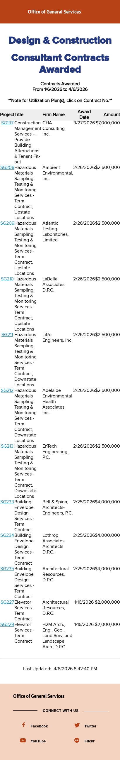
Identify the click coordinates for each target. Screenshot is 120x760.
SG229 (7, 624)
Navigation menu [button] (9, 11)
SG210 (7, 279)
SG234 (7, 535)
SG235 (7, 569)
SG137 (7, 123)
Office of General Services (54, 12)
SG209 (7, 223)
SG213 (7, 446)
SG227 (7, 602)
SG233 (7, 502)
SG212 (7, 390)
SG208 (7, 167)
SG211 (7, 335)
